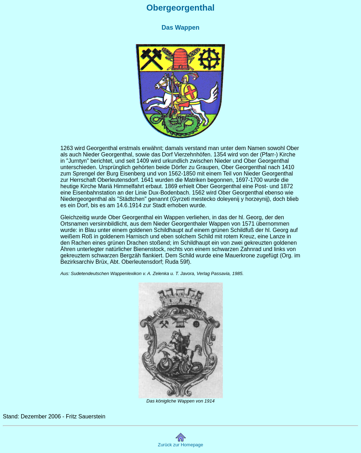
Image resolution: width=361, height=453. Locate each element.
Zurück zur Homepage (180, 444)
